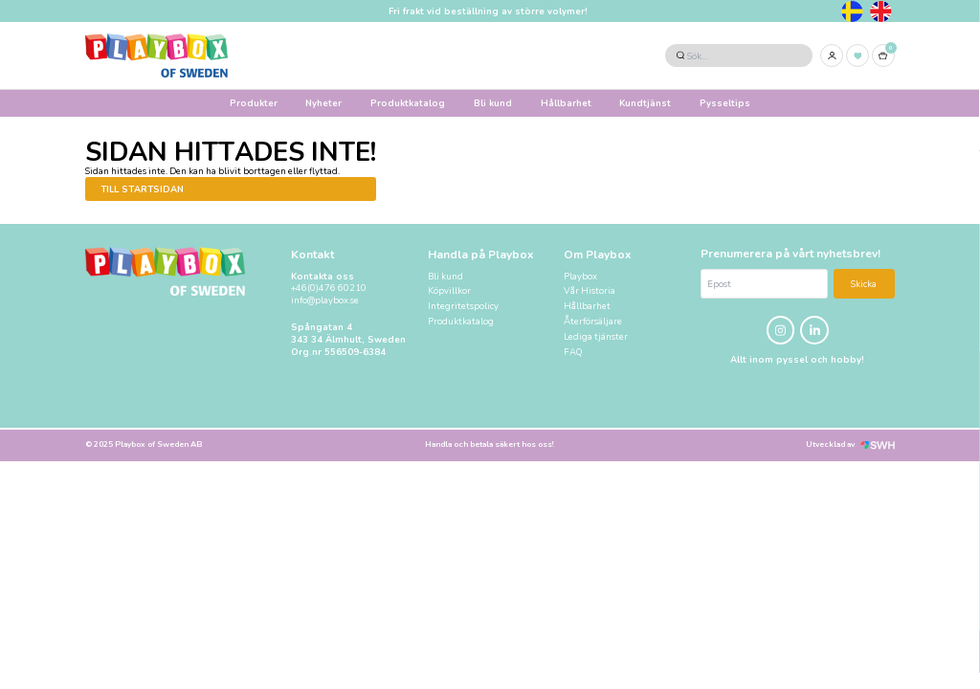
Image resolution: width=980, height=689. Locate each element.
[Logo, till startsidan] (156, 55)
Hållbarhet (566, 103)
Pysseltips (725, 103)
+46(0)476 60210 (329, 288)
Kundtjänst (645, 103)
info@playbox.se (325, 300)
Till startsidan (142, 189)
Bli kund (493, 103)
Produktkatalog (407, 103)
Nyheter (323, 103)
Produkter (254, 103)
